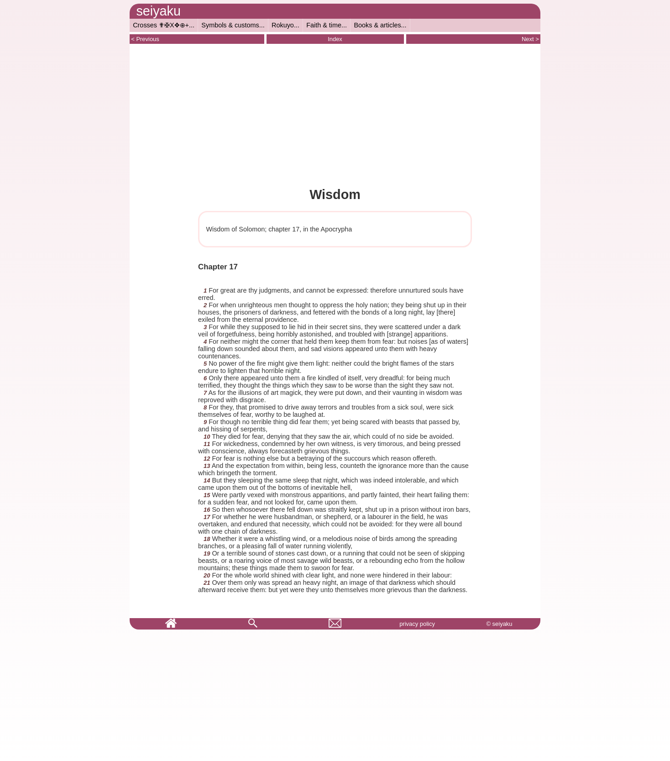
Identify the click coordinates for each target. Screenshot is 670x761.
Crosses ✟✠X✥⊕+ (161, 25)
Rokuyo (283, 25)
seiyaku (158, 11)
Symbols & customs (230, 25)
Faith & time (323, 25)
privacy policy (417, 623)
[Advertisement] (335, 114)
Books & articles (377, 25)
